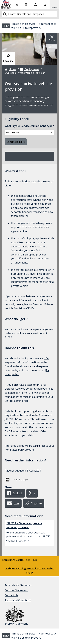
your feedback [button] (47, 24)
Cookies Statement (16, 590)
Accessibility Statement (19, 585)
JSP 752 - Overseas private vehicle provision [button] (24, 525)
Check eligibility (15, 142)
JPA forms (21, 397)
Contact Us (11, 595)
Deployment (29, 69)
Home (10, 69)
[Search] (29, 14)
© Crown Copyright (16, 615)
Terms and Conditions (18, 600)
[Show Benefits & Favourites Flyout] (54, 4)
